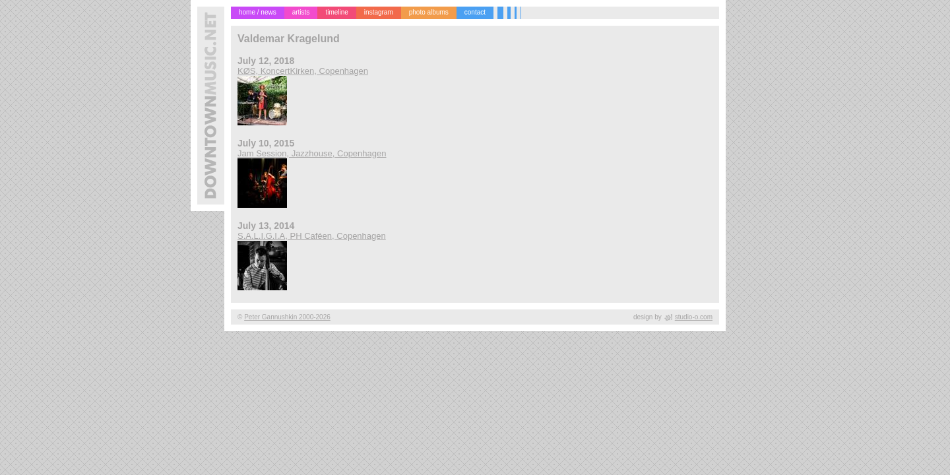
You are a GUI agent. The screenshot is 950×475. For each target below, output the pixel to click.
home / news (257, 12)
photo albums (429, 12)
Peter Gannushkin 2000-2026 (287, 317)
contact (475, 12)
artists (301, 12)
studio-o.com (693, 317)
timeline (336, 12)
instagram (378, 12)
